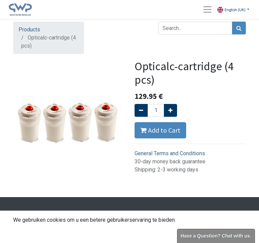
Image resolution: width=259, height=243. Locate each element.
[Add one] (170, 110)
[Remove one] (141, 110)
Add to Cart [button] (160, 130)
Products (29, 29)
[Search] (239, 28)
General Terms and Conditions (170, 153)
